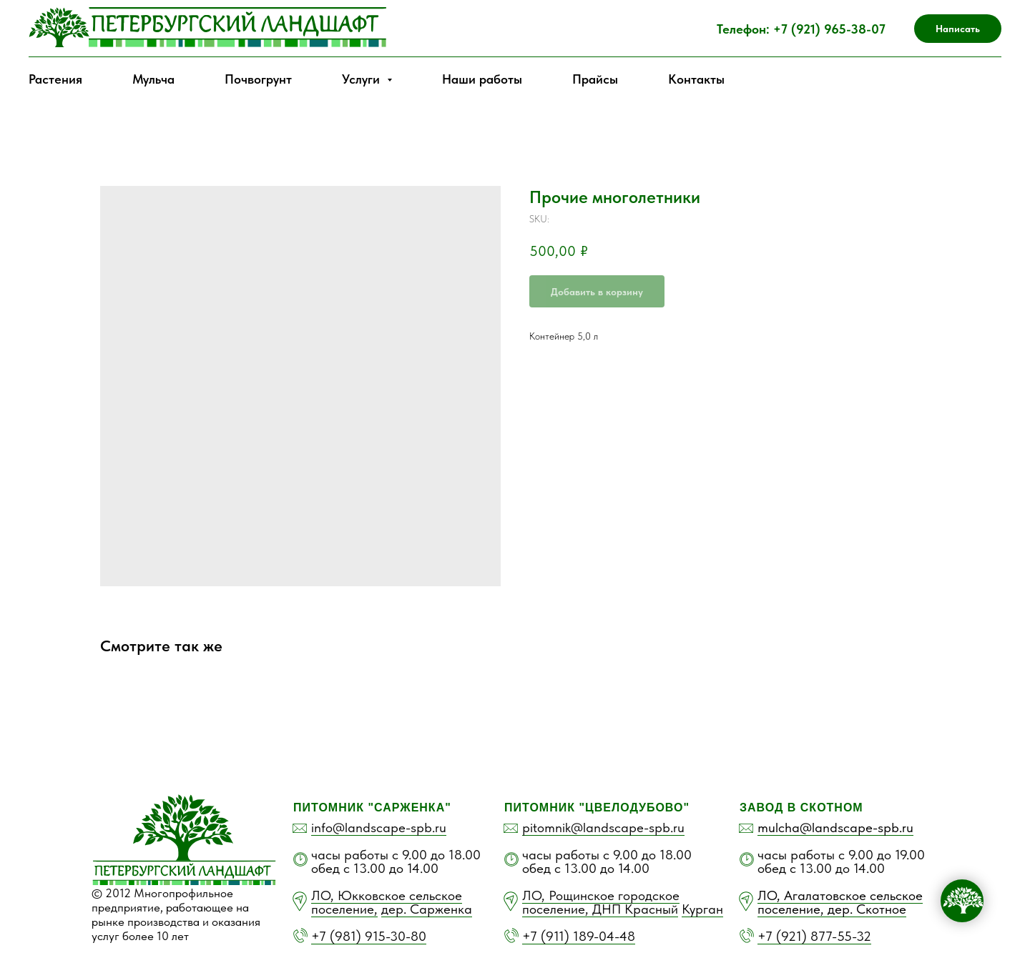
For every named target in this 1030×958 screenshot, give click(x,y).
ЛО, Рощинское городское (601, 895)
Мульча (153, 79)
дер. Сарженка (426, 909)
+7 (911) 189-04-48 (578, 936)
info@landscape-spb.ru (378, 827)
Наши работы (482, 79)
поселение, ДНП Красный (600, 909)
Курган (702, 909)
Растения (55, 79)
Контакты (696, 79)
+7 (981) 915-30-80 (368, 936)
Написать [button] (958, 28)
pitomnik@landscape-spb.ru (603, 827)
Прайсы (595, 79)
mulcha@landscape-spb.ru (835, 827)
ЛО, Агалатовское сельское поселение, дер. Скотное (840, 902)
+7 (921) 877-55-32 (814, 936)
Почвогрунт (258, 79)
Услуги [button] (362, 79)
